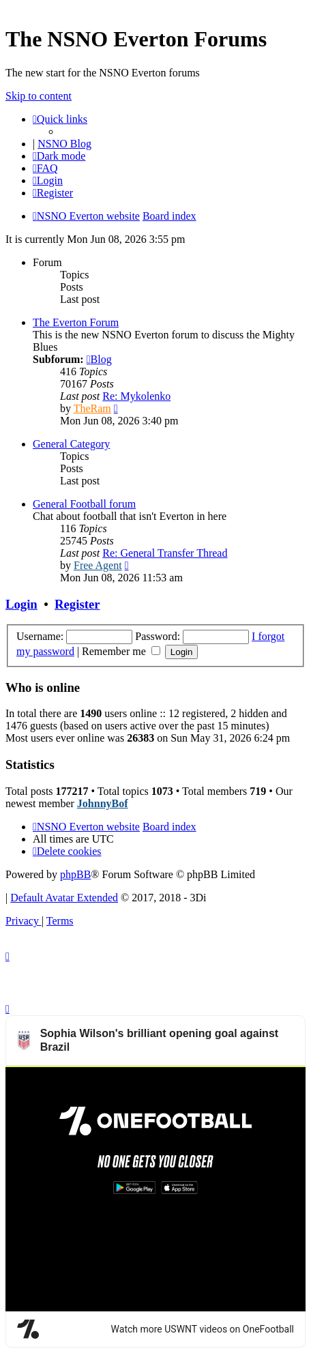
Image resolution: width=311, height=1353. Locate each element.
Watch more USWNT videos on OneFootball (202, 1083)
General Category (71, 444)
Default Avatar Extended (64, 897)
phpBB (75, 874)
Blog (99, 359)
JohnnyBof (102, 803)
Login (21, 604)
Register (77, 604)
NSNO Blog (64, 143)
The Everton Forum (76, 322)
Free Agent (98, 565)
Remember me (121, 651)
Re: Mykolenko (136, 396)
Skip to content (38, 96)
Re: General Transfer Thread (164, 553)
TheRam (92, 408)
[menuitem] (45, 168)
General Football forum (84, 504)
